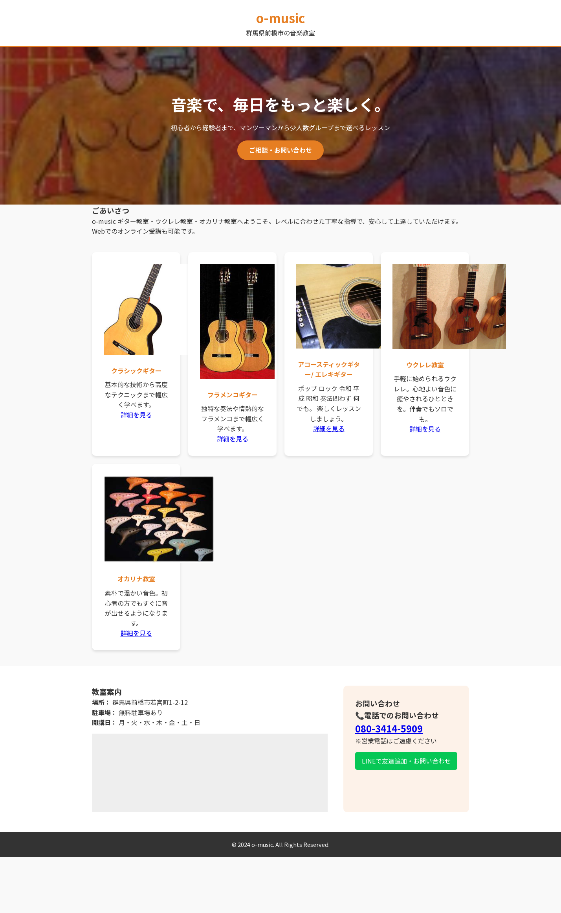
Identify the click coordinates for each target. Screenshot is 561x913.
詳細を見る (136, 414)
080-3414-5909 (389, 728)
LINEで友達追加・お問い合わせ (406, 760)
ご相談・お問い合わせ (280, 150)
